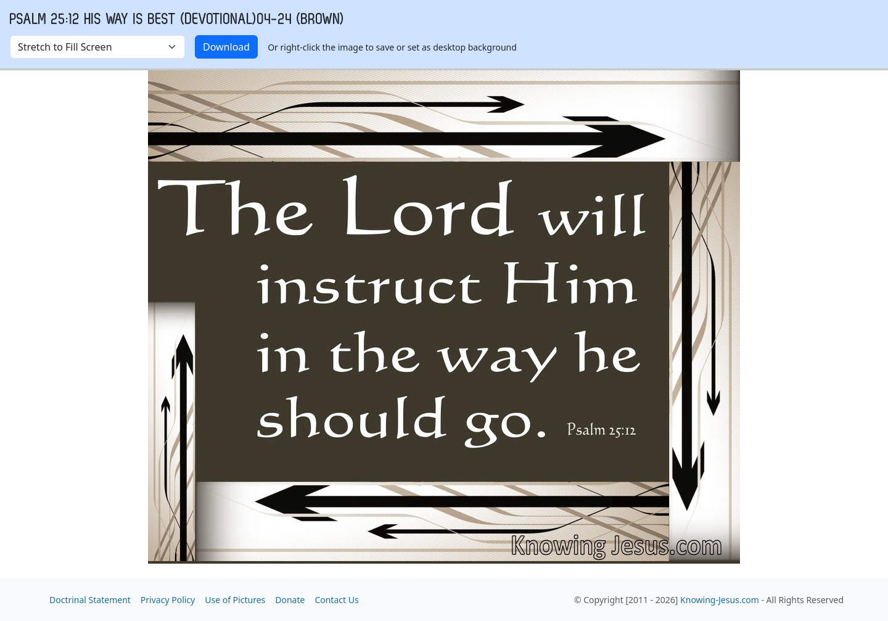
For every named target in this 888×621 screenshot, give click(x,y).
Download (226, 47)
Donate (290, 600)
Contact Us (336, 600)
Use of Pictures (235, 600)
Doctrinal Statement (90, 600)
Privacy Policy (168, 600)
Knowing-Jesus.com (719, 600)
